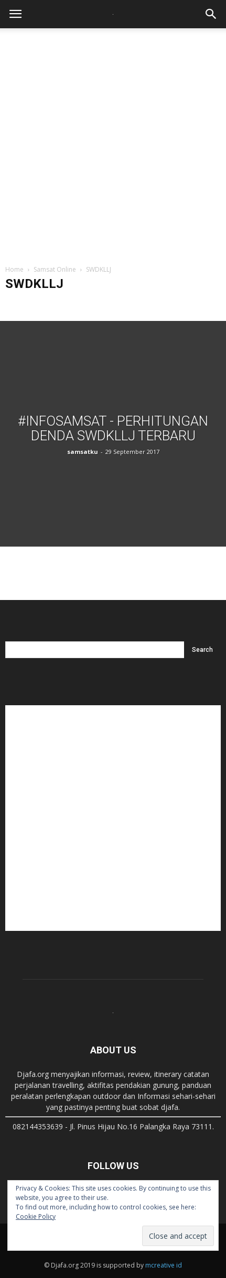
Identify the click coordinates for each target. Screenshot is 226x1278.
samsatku (82, 451)
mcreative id (163, 1265)
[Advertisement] (113, 141)
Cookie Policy (36, 1216)
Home (14, 269)
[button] (211, 14)
